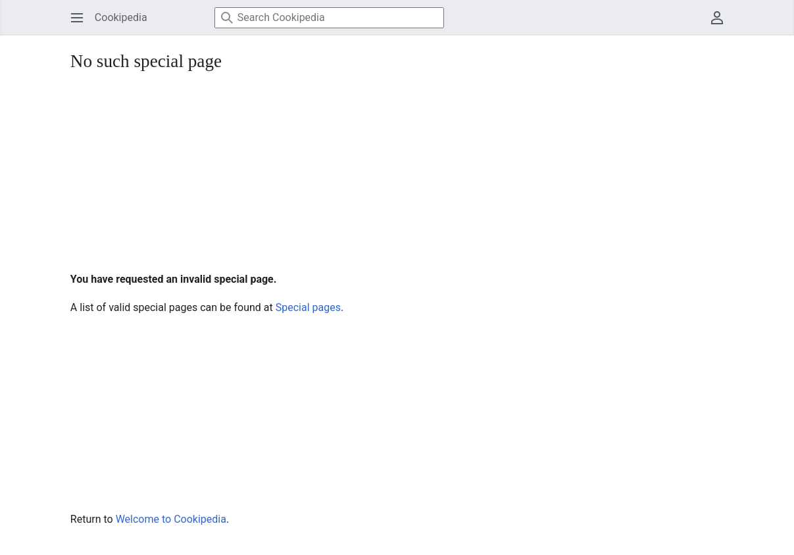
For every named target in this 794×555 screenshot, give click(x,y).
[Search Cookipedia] (329, 17)
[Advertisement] (397, 174)
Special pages (308, 307)
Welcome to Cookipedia (171, 519)
